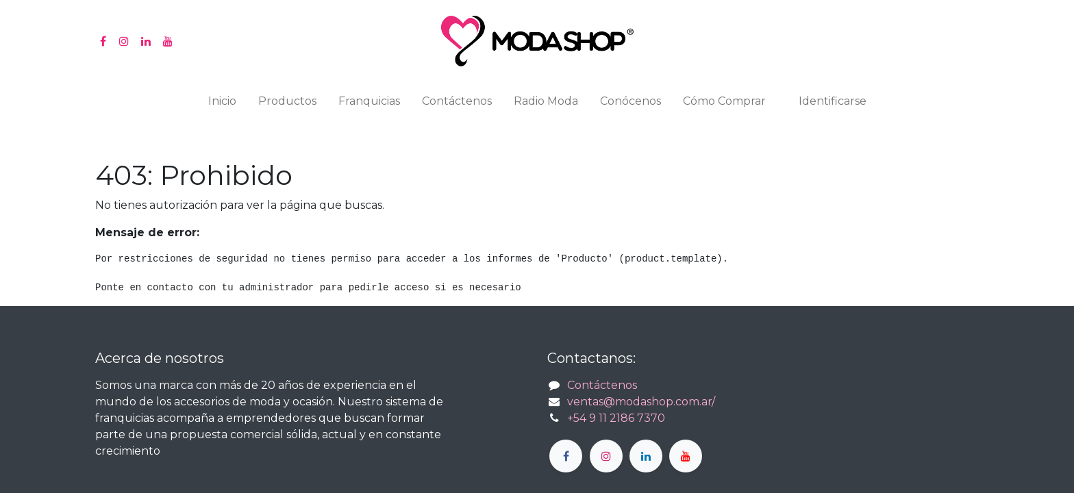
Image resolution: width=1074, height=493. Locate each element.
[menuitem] (222, 104)
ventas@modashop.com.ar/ (641, 401)
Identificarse (832, 101)
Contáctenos (602, 385)
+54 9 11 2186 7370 (616, 418)
